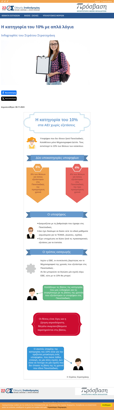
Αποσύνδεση (107, 1)
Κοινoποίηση (9, 93)
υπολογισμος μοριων (51, 15)
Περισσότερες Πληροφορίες (57, 407)
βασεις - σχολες (30, 15)
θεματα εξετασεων (11, 15)
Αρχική (97, 1)
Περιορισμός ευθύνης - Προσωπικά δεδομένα (57, 402)
